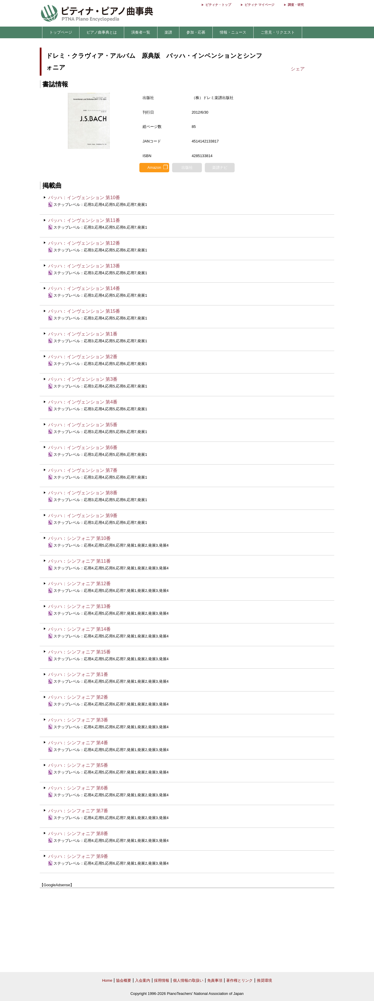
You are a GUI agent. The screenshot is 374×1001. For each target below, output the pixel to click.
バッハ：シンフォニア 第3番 (78, 719)
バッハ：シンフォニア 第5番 (78, 765)
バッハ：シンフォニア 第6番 (78, 787)
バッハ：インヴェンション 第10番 (84, 197)
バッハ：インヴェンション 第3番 (82, 379)
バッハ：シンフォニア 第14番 (79, 629)
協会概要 (123, 980)
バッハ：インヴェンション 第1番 (82, 333)
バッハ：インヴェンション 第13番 (84, 265)
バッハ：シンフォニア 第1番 (78, 674)
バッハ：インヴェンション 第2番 (82, 356)
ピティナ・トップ (218, 4)
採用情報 (161, 980)
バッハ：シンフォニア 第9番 (78, 856)
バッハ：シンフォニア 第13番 (79, 606)
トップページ (60, 32)
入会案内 (142, 980)
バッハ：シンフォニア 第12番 (79, 583)
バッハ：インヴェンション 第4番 (82, 401)
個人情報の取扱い (188, 980)
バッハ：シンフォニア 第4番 (78, 742)
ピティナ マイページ (259, 4)
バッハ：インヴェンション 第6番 (82, 447)
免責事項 (214, 980)
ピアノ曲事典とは (101, 32)
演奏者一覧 (140, 32)
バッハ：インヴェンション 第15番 (84, 311)
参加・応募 (195, 32)
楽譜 (168, 32)
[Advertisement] (187, 930)
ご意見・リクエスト (278, 32)
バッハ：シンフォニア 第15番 (79, 651)
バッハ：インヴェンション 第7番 (82, 470)
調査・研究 (296, 4)
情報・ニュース (233, 32)
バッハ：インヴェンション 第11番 (84, 220)
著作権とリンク (239, 980)
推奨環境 (264, 980)
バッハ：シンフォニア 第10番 (79, 538)
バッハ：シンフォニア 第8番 (78, 833)
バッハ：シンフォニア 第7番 (78, 810)
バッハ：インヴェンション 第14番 (84, 288)
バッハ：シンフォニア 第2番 (78, 697)
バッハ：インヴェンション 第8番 (82, 492)
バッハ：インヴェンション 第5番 (82, 424)
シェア (298, 68)
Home (107, 980)
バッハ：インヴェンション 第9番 (82, 515)
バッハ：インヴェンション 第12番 (84, 243)
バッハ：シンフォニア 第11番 (79, 561)
